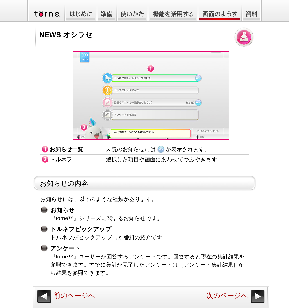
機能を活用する (173, 11)
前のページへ (74, 295)
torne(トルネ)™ (45, 11)
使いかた (132, 11)
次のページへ (227, 295)
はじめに (80, 11)
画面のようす (220, 11)
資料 (252, 11)
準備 (107, 11)
